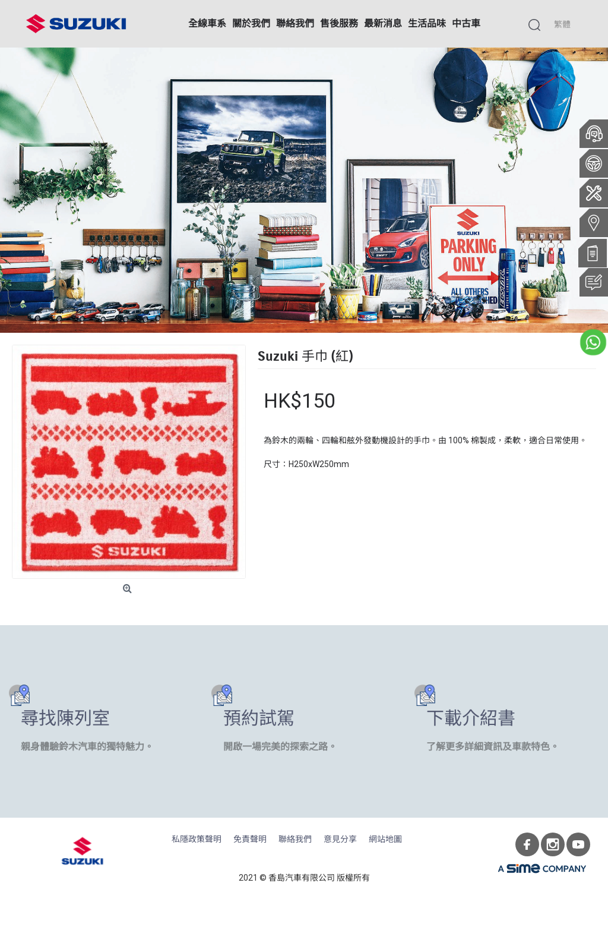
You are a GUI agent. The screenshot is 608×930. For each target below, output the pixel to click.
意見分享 (340, 839)
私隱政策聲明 (196, 839)
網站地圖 (385, 839)
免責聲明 (250, 839)
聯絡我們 (295, 839)
